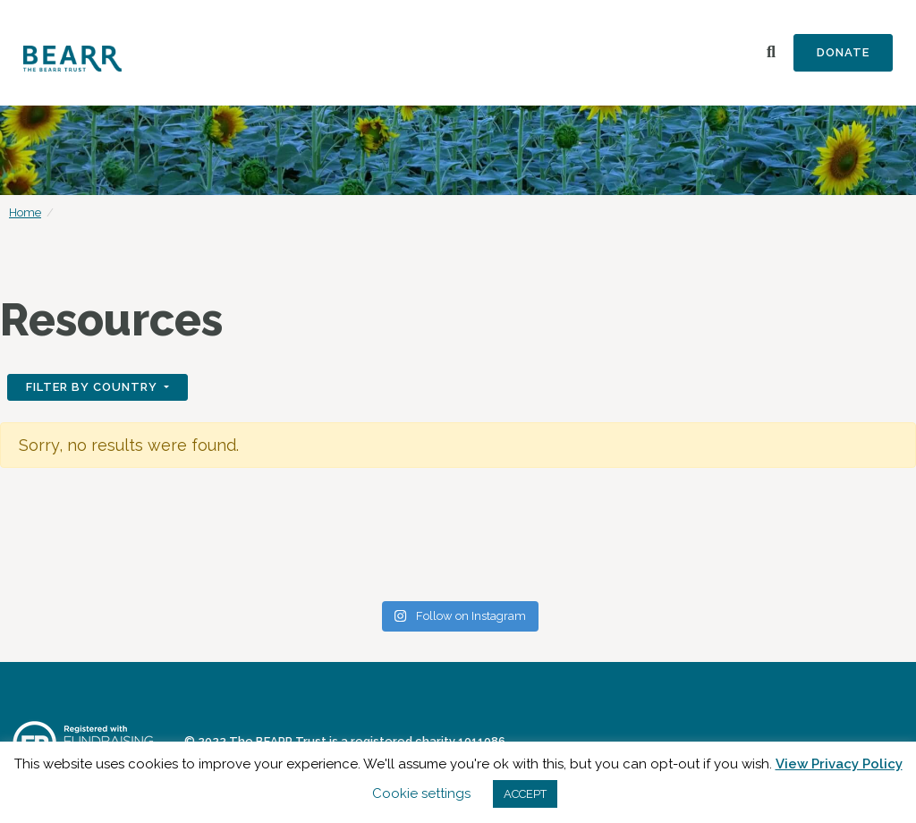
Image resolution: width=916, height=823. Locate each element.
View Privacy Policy (839, 764)
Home (25, 212)
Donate (843, 52)
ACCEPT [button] (525, 794)
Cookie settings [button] (421, 793)
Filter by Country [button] (93, 387)
